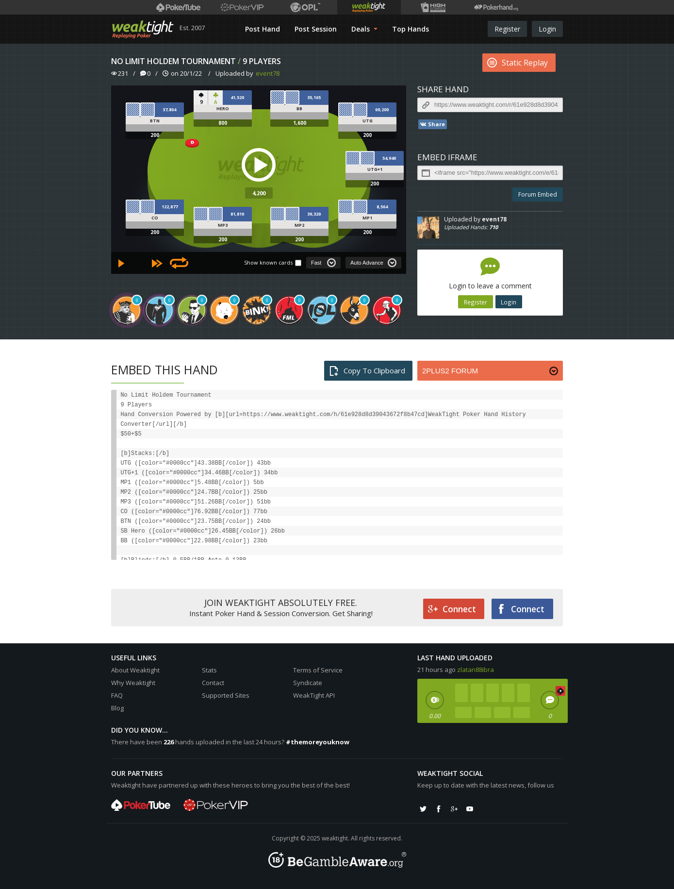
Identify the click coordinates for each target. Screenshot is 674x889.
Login (547, 29)
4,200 (258, 193)
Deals (364, 29)
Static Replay (517, 62)
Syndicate (307, 682)
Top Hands (410, 29)
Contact (213, 682)
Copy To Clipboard (367, 371)
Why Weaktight (133, 682)
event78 (267, 73)
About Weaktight (135, 670)
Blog (117, 708)
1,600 (299, 122)
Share (432, 124)
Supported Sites (225, 695)
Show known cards (268, 262)
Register (507, 29)
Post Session (316, 29)
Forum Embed (537, 194)
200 (154, 135)
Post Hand (262, 29)
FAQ (117, 695)
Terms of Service (318, 670)
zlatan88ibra (475, 669)
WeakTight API (314, 695)
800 (222, 122)
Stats (209, 670)
